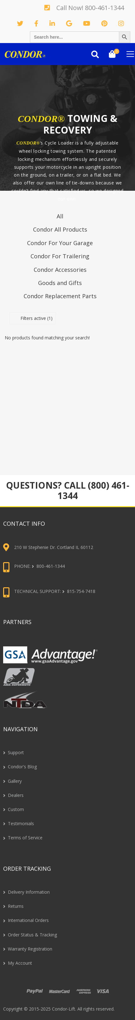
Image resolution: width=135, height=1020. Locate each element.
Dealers (16, 795)
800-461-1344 (104, 7)
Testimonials (21, 823)
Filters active (36, 318)
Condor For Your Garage (60, 243)
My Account (20, 963)
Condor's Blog (22, 767)
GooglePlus (70, 23)
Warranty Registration (30, 949)
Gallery (15, 781)
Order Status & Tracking (32, 935)
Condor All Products (60, 229)
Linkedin (53, 23)
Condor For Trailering (60, 256)
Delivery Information (29, 892)
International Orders (28, 920)
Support (16, 752)
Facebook (38, 23)
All (60, 216)
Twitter (21, 23)
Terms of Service (25, 838)
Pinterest (105, 23)
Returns (16, 906)
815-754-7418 (81, 591)
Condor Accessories (60, 269)
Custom (16, 809)
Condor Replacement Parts (60, 296)
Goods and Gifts (60, 283)
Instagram (122, 23)
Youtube (88, 23)
